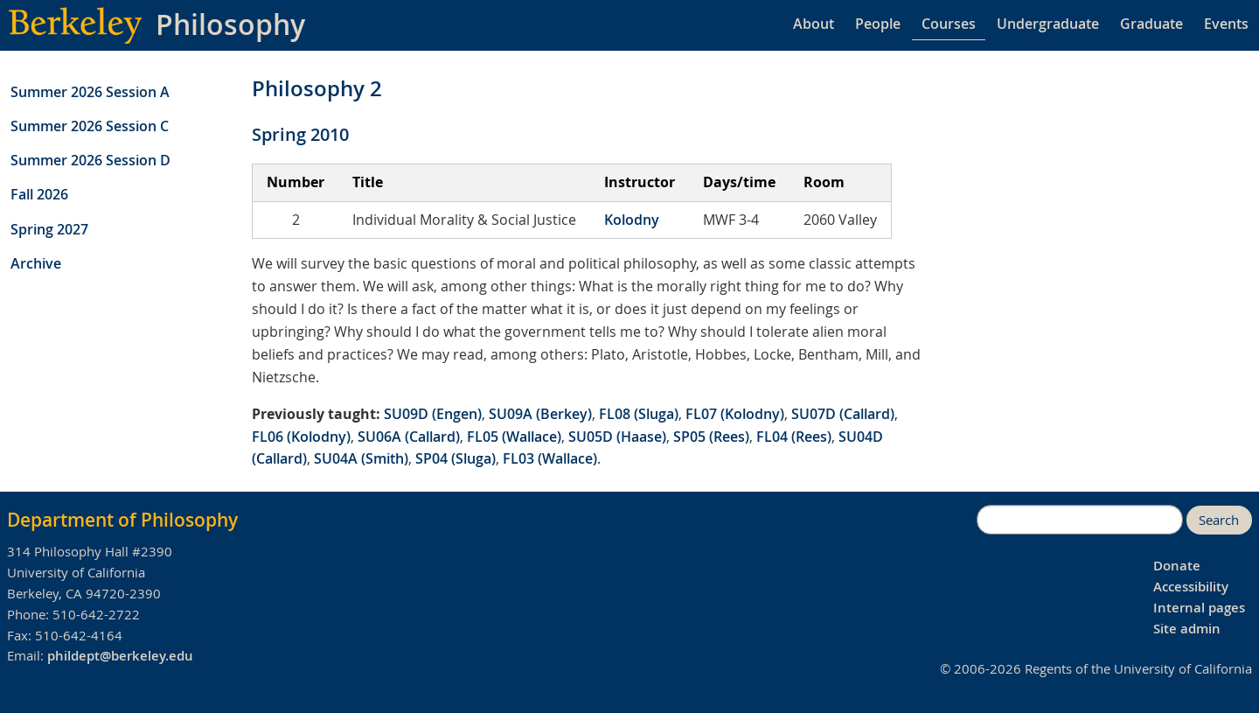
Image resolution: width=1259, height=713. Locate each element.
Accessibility (1190, 586)
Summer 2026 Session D (90, 160)
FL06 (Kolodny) (301, 436)
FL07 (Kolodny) (734, 413)
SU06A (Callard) (409, 436)
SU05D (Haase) (617, 436)
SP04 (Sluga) (455, 458)
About (813, 23)
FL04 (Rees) (793, 436)
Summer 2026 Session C (89, 126)
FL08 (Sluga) (638, 413)
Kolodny (631, 219)
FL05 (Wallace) (514, 436)
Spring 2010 (300, 134)
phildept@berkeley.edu (120, 655)
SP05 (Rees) (711, 436)
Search (1219, 520)
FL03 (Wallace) (550, 458)
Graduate (1151, 23)
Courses (949, 23)
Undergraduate (1048, 23)
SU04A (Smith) (361, 458)
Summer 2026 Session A (90, 91)
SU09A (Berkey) (540, 413)
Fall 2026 (39, 194)
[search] (1080, 520)
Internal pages (1199, 607)
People (878, 23)
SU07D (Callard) (842, 413)
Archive (35, 263)
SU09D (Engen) (433, 413)
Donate (1176, 565)
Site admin (1187, 628)
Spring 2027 (49, 229)
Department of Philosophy (122, 519)
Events (1226, 23)
